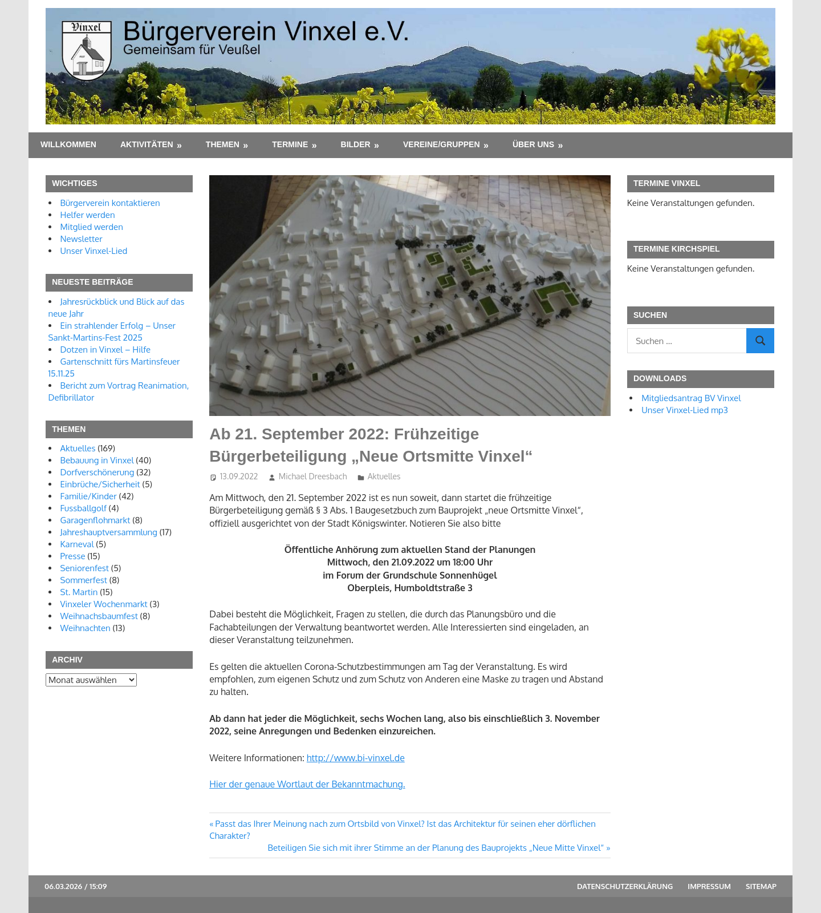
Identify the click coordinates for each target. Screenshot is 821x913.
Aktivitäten (146, 144)
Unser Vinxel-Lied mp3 (684, 410)
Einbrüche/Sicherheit (100, 484)
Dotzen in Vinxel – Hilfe (105, 349)
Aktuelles (384, 476)
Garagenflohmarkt (95, 520)
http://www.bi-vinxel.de (356, 757)
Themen (222, 144)
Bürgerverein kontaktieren (110, 202)
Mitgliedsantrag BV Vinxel (691, 398)
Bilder (356, 144)
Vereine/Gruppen (441, 144)
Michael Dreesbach (313, 476)
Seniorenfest (84, 568)
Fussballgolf (83, 508)
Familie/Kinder (88, 496)
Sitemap (761, 886)
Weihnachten (85, 628)
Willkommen (68, 144)
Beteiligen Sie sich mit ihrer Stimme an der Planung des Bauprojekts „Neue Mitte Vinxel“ (436, 847)
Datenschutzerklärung (625, 886)
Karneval (77, 544)
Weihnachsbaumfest (99, 616)
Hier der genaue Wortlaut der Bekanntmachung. (307, 784)
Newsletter (81, 238)
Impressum (709, 886)
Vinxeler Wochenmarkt (104, 604)
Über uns (533, 144)
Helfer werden (87, 214)
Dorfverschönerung (97, 472)
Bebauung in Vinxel (97, 460)
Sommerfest (83, 580)
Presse (73, 556)
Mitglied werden (91, 226)
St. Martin (79, 592)
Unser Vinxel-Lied (94, 250)
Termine (290, 144)
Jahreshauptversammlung (109, 532)
